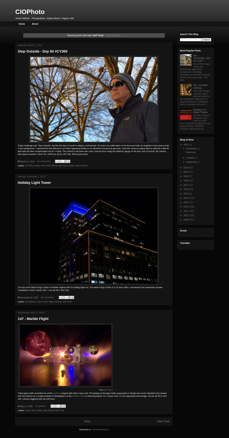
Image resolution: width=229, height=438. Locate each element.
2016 (186, 189)
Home (22, 24)
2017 (186, 185)
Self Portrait (51, 165)
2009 (186, 219)
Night (51, 301)
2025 (186, 144)
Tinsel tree (191, 152)
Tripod (78, 165)
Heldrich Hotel (78, 396)
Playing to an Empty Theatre (200, 111)
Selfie (71, 165)
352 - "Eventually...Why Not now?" (201, 58)
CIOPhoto (30, 11)
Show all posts (113, 35)
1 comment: (41, 406)
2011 (186, 211)
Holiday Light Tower (34, 183)
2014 (186, 198)
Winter (85, 165)
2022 (186, 172)
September (192, 162)
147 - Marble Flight (33, 319)
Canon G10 (30, 410)
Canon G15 (42, 301)
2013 (186, 202)
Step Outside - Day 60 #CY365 (42, 51)
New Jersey (48, 410)
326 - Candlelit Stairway (200, 86)
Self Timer (63, 165)
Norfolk (58, 301)
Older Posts (163, 421)
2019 (186, 176)
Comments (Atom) (100, 429)
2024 (186, 167)
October (190, 157)
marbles (56, 393)
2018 (186, 180)
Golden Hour (39, 165)
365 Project (108, 390)
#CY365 (29, 165)
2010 (186, 215)
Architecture (30, 301)
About (35, 24)
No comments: (44, 161)
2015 (186, 193)
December (191, 148)
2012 (186, 206)
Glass (39, 410)
